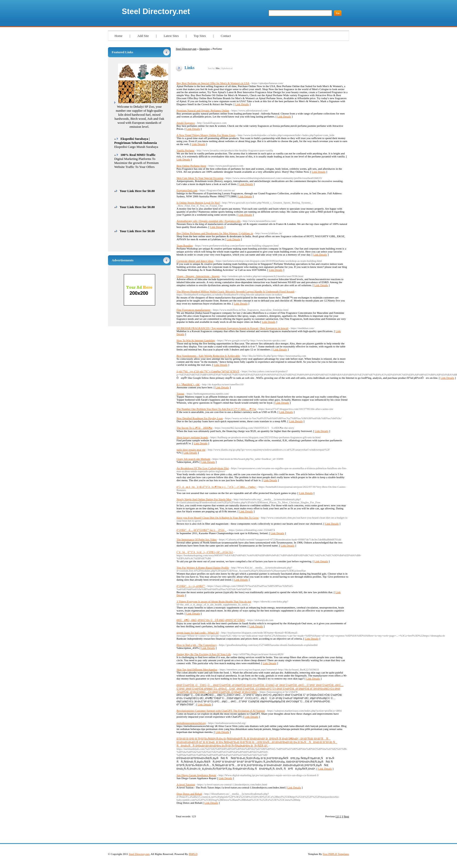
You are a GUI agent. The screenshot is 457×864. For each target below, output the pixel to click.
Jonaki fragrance (186, 122)
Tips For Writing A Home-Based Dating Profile (203, 567)
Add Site (143, 36)
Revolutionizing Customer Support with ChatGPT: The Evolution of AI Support (221, 710)
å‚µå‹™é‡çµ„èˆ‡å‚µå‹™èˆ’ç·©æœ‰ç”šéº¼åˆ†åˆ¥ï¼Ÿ (208, 371)
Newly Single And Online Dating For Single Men (204, 499)
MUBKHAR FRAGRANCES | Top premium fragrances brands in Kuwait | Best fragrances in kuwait (233, 328)
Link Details (242, 104)
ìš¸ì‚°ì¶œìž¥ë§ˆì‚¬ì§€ (188, 384)
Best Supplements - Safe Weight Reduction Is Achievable (208, 355)
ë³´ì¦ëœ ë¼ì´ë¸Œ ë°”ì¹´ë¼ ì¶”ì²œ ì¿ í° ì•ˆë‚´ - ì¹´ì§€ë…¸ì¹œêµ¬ (216, 486)
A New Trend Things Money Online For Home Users (206, 135)
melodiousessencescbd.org (191, 722)
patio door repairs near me (191, 449)
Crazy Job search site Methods (193, 458)
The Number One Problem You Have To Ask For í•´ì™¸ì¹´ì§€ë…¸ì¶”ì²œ (216, 408)
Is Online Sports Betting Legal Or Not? (198, 202)
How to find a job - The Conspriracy (197, 644)
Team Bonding (185, 245)
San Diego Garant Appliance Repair (196, 775)
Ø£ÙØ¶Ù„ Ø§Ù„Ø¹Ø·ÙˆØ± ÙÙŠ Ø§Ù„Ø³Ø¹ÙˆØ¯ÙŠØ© (211, 620)
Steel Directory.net (156, 11)
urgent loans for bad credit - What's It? (198, 632)
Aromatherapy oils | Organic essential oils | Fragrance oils (209, 220)
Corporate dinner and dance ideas (195, 260)
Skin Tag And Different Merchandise (197, 669)
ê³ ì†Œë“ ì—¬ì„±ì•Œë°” (191, 585)
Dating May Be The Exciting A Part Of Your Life (204, 654)
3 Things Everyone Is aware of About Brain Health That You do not (214, 601)
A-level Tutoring (186, 784)
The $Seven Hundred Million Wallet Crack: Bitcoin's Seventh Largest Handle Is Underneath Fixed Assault (236, 291)
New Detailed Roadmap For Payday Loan (200, 418)
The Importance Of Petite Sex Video (197, 539)
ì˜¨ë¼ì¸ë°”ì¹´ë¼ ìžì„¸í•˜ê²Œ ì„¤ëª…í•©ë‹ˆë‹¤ (205, 551)
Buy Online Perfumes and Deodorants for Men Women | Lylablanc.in (215, 233)
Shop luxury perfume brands (192, 437)
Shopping (204, 48)
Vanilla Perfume (185, 150)
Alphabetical (227, 68)
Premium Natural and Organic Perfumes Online (203, 110)
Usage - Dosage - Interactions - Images (198, 276)
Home (119, 36)
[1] (337, 816)
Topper (180, 393)
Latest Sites (171, 36)
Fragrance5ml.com (187, 190)
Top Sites (200, 36)
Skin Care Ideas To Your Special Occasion (200, 177)
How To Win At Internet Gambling (196, 340)
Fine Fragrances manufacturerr (194, 309)
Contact (226, 36)
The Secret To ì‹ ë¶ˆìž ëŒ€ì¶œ (194, 427)
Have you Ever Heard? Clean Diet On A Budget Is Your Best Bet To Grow (218, 517)
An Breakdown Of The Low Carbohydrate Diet (203, 468)
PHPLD (193, 853)
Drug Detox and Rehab (189, 793)
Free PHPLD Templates (336, 853)
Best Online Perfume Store (191, 165)
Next (346, 816)
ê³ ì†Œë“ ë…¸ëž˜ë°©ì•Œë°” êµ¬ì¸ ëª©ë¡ (201, 529)
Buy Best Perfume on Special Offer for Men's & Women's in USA (213, 83)
